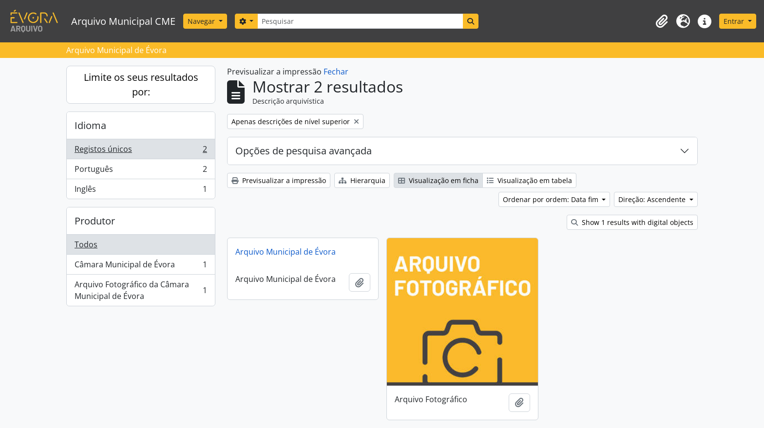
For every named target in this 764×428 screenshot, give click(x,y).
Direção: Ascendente (653, 199)
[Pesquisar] (360, 21)
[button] (661, 21)
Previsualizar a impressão (278, 180)
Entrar (735, 21)
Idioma (90, 125)
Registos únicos (140, 151)
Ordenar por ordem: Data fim (551, 199)
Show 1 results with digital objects (632, 222)
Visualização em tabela (529, 180)
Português (140, 171)
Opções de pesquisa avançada (303, 150)
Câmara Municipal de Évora (140, 267)
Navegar (202, 21)
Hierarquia (362, 180)
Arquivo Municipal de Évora (285, 251)
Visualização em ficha (438, 180)
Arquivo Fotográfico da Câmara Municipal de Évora (140, 290)
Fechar (336, 71)
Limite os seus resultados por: (141, 84)
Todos (86, 244)
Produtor (95, 220)
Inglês (140, 191)
